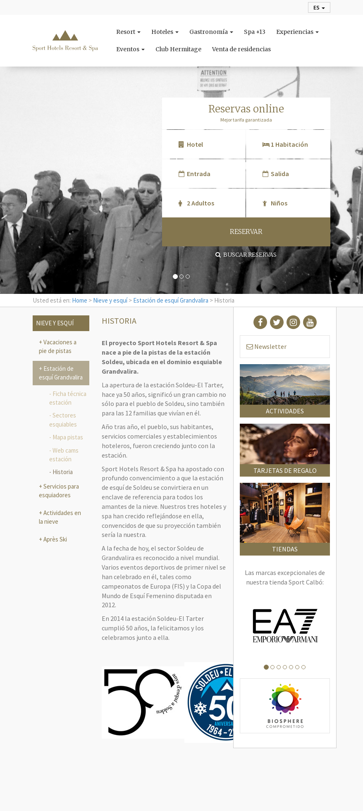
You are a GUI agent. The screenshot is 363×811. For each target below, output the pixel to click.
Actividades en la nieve (60, 517)
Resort (128, 32)
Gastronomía (211, 32)
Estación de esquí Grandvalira (170, 300)
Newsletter (266, 346)
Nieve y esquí (110, 300)
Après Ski (54, 539)
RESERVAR (246, 232)
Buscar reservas (246, 254)
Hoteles (165, 32)
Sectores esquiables (63, 419)
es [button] (319, 7)
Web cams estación (64, 454)
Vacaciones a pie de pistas (57, 346)
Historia (63, 472)
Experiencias (297, 32)
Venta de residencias (241, 49)
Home (79, 300)
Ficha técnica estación (67, 398)
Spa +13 (254, 32)
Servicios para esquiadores (59, 490)
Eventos (130, 49)
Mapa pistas (68, 437)
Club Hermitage (178, 49)
